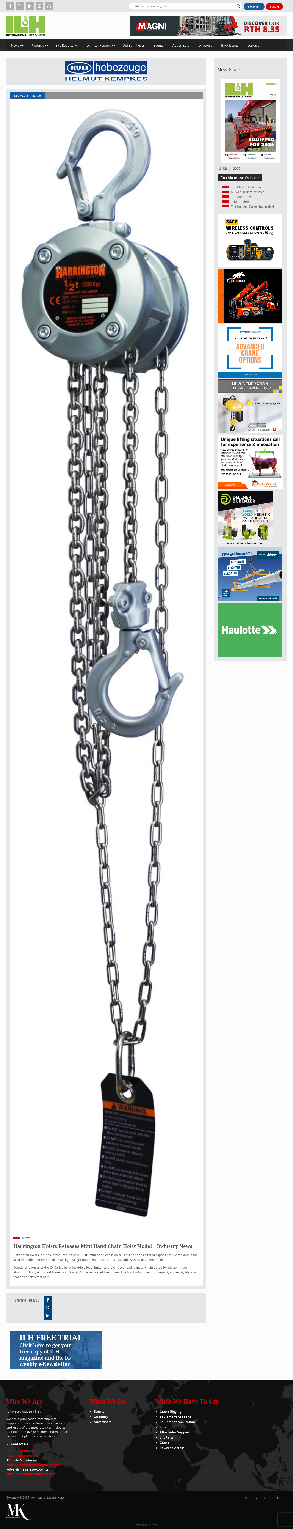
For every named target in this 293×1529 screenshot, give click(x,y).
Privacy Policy (272, 1498)
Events (158, 45)
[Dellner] (245, 545)
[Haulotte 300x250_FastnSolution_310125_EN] (250, 655)
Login (274, 7)
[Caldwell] (250, 488)
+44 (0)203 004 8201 (23, 1451)
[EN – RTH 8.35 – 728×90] (208, 26)
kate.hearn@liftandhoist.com (31, 1473)
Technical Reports (98, 45)
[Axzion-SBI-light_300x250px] (250, 600)
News (15, 45)
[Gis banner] (250, 432)
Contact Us (19, 1444)
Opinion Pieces (133, 45)
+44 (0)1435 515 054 (23, 1455)
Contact (253, 45)
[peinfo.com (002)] (250, 377)
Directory (205, 45)
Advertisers (180, 45)
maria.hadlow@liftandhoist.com (34, 1464)
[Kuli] (106, 71)
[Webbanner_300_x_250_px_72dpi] (250, 266)
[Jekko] (250, 321)
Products (37, 45)
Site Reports (64, 45)
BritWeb (153, 1524)
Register (254, 7)
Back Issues (229, 45)
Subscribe (251, 1498)
